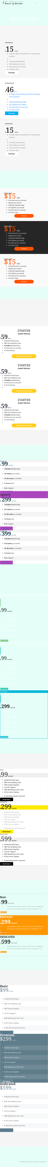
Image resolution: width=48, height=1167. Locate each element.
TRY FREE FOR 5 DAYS (24, 356)
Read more (6, 493)
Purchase (12, 73)
